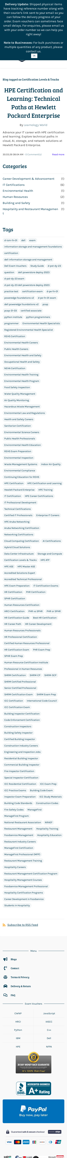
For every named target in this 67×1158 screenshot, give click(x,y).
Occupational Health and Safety (22, 328)
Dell (49, 1004)
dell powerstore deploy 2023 (33, 238)
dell (23, 206)
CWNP (18, 979)
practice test (11, 257)
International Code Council (42, 667)
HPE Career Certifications (39, 462)
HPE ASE (9, 532)
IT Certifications (14, 151)
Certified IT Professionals (18, 481)
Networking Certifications (18, 500)
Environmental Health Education (22, 411)
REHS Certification (14, 302)
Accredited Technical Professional (23, 545)
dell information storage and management (28, 226)
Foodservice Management (18, 801)
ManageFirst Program (16, 782)
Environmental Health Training (21, 341)
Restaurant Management (18, 795)
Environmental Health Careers (21, 309)
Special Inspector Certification (21, 744)
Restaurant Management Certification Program (30, 840)
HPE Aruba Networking (16, 488)
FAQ (13, 961)
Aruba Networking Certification (21, 494)
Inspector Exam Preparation (20, 763)
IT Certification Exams (45, 552)
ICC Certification (13, 667)
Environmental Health (18, 157)
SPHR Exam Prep (13, 622)
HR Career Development (38, 590)
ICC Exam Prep (48, 750)
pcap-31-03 (10, 277)
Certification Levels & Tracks (20, 526)
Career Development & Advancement (28, 145)
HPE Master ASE (26, 532)
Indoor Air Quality (51, 430)
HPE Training (45, 456)
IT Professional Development (20, 468)
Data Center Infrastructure (19, 520)
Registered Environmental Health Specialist (28, 296)
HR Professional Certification (20, 603)
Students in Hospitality (17, 872)
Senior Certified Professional (20, 654)
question (9, 238)
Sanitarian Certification (17, 392)
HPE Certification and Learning (44, 449)
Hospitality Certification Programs (23, 859)
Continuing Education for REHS (21, 443)
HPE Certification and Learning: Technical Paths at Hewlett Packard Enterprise (33, 69)
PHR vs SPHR (35, 577)
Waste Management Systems (20, 430)
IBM (18, 1004)
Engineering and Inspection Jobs (22, 718)
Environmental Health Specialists (41, 289)
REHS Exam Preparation (17, 417)
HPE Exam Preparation (16, 552)
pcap (45, 270)
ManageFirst (35, 776)
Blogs (14, 925)
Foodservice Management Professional (26, 852)
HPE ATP (45, 526)
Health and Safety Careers (18, 385)
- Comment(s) (33, 120)
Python (18, 996)
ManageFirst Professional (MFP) (22, 820)
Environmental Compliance (19, 436)
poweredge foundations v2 (19, 264)
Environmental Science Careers (21, 398)
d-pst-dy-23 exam (14, 245)
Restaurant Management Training (23, 827)
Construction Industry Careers (21, 712)
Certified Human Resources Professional (26, 609)
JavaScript (49, 979)
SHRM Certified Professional (20, 648)
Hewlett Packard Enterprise (19, 456)
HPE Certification (13, 449)
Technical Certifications (17, 475)
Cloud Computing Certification (21, 507)
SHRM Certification (15, 641)
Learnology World (35, 91)
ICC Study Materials (50, 763)
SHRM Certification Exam (18, 660)
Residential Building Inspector (21, 724)
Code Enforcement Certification (22, 686)
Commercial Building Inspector (21, 731)
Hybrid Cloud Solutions (17, 513)
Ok (34, 55)
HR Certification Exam (16, 616)
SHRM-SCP (50, 641)
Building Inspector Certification (21, 680)
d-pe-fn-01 (52, 257)
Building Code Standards (18, 769)
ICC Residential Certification (20, 750)
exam (32, 206)
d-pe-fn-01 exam (47, 264)
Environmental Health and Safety (22, 321)
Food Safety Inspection (17, 353)
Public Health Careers (16, 315)
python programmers (38, 283)
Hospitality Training (47, 795)
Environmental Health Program (21, 347)
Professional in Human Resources (23, 635)
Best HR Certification (44, 584)
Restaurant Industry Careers (20, 808)
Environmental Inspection (18, 424)
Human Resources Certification (21, 571)
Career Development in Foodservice (24, 865)
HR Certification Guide (16, 584)
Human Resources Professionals (22, 596)
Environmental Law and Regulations (24, 379)
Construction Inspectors (17, 692)
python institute (13, 283)
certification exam (32, 257)
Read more (58, 120)
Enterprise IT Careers (47, 481)
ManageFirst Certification (18, 814)
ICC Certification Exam (17, 673)
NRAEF (48, 788)
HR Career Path (12, 590)
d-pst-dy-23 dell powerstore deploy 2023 (26, 251)
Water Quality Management (19, 360)
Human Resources (15, 163)
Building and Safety (16, 169)
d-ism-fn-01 (10, 206)
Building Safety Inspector (18, 699)
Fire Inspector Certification (19, 737)
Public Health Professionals (19, 404)
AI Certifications (52, 507)
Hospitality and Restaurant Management (30, 177)
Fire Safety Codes (14, 776)
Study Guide (37, 232)
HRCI (18, 988)
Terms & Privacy (20, 943)
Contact (15, 934)
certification (11, 219)
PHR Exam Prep (41, 616)
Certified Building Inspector (19, 705)
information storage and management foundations (33, 213)
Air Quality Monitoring (16, 366)
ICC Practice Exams (15, 756)
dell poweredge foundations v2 (21, 270)
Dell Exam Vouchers (15, 232)
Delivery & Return (21, 952)
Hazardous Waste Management (22, 373)
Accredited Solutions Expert (19, 539)
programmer (11, 289)
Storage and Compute (50, 520)
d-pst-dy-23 (54, 232)
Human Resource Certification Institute (26, 628)
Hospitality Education (49, 801)
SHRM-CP (35, 641)
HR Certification (13, 558)
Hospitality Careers (15, 833)
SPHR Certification (14, 564)
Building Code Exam (41, 756)
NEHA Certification (14, 334)
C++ (49, 996)
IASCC (49, 988)
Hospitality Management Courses (23, 846)
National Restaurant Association (22, 788)
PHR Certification (35, 558)
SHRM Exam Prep (46, 660)
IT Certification (12, 462)
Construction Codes (47, 769)
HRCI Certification (14, 577)
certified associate (31, 277)
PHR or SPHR (54, 577)
